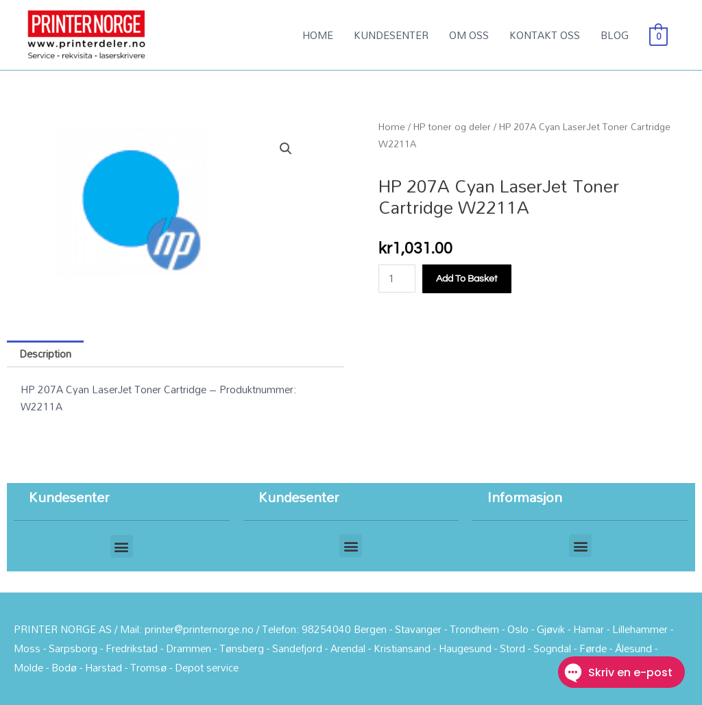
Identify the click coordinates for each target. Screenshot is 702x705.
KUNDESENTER (391, 35)
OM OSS (469, 35)
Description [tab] (45, 353)
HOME (317, 35)
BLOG (615, 35)
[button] (286, 148)
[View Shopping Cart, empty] (658, 35)
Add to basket (467, 279)
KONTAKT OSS (544, 35)
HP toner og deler (452, 126)
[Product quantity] (396, 278)
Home (391, 126)
